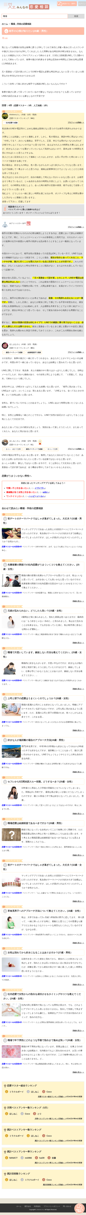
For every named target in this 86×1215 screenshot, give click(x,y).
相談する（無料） (67, 4)
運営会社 (27, 1206)
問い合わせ (67, 1206)
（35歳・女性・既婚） (23, 115)
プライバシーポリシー (52, 1206)
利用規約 (37, 1206)
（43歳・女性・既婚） (23, 344)
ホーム (18, 1206)
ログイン (82, 4)
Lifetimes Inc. (40, 1209)
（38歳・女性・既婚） (23, 441)
